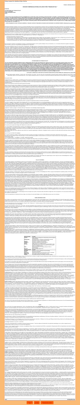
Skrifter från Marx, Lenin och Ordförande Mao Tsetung (47, 402)
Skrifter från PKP (29, 403)
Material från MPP (37, 403)
